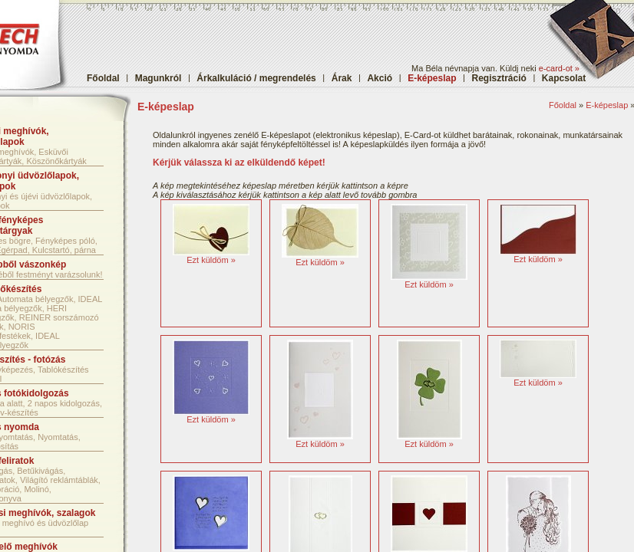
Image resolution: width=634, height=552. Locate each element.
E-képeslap (607, 105)
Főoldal (103, 78)
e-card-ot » (559, 68)
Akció (379, 78)
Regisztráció (499, 78)
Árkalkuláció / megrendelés (255, 78)
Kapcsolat (564, 78)
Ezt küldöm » (211, 259)
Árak (342, 78)
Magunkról (158, 78)
